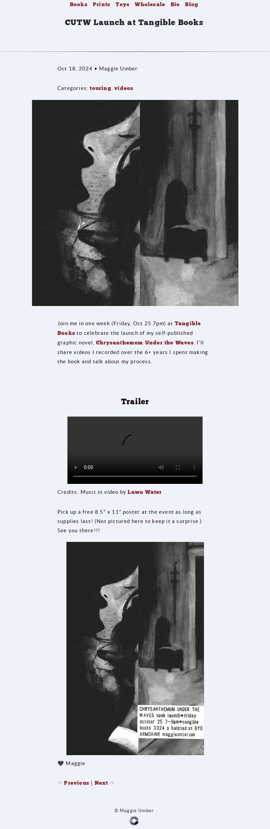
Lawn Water (145, 492)
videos (123, 88)
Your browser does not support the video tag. (135, 450)
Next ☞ (105, 783)
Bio (175, 4)
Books (79, 4)
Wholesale (150, 4)
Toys (123, 4)
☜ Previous (73, 783)
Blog (191, 4)
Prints (101, 4)
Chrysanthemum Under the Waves (145, 343)
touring (100, 88)
